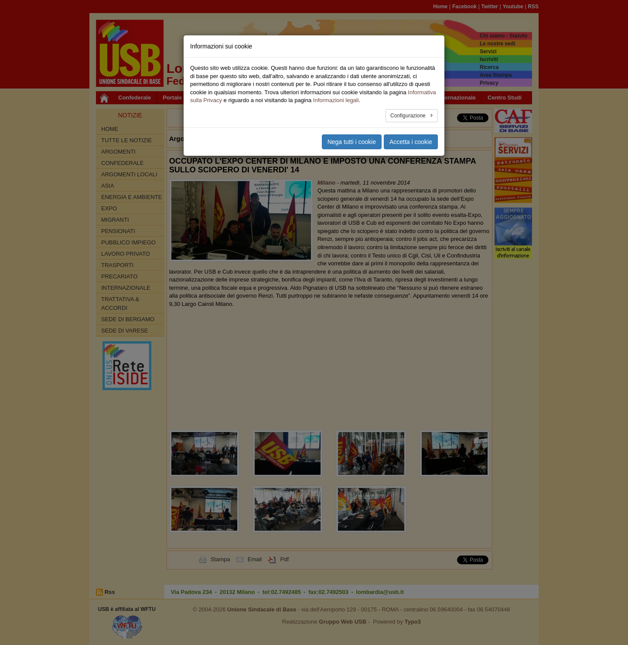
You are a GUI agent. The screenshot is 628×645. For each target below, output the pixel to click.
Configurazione (408, 116)
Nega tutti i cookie (352, 141)
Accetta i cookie (410, 141)
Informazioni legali (336, 100)
